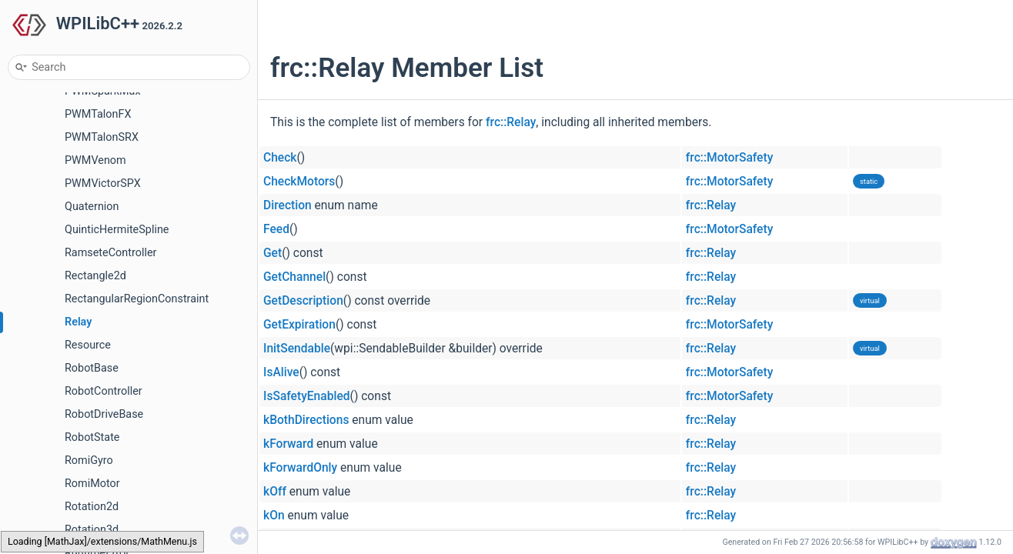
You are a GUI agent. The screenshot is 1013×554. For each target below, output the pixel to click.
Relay (78, 322)
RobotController (103, 391)
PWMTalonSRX (102, 137)
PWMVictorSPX (103, 183)
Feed (276, 229)
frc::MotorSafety (729, 158)
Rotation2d (92, 506)
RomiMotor (92, 483)
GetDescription (303, 301)
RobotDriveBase (104, 414)
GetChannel (294, 277)
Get (272, 253)
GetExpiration (299, 325)
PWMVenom (95, 160)
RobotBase (92, 368)
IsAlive (281, 372)
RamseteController (110, 252)
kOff (274, 492)
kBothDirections (306, 420)
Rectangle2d (95, 275)
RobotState (92, 437)
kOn (274, 515)
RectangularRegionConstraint (137, 298)
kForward (288, 444)
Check (279, 158)
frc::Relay (511, 122)
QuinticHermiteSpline (117, 229)
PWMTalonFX (98, 114)
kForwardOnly (300, 468)
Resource (88, 345)
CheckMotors (299, 182)
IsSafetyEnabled (306, 396)
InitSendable (296, 348)
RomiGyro (89, 460)
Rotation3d (92, 529)
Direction (287, 205)
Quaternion (92, 206)
